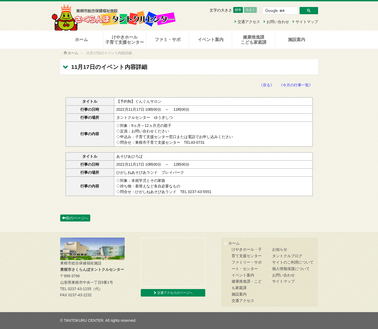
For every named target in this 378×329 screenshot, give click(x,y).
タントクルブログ (287, 256)
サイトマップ (305, 22)
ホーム (81, 39)
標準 (238, 10)
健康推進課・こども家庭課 (247, 284)
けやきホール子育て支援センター (124, 40)
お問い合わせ (276, 22)
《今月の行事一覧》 (296, 85)
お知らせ (279, 249)
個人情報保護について (291, 269)
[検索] (280, 10)
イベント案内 (211, 39)
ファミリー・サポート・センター (247, 265)
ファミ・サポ (168, 39)
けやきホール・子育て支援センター (247, 252)
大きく (250, 10)
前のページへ (75, 218)
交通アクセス (247, 22)
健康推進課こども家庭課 (254, 40)
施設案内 (296, 39)
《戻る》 (266, 85)
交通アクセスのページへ (173, 293)
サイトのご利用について (293, 262)
